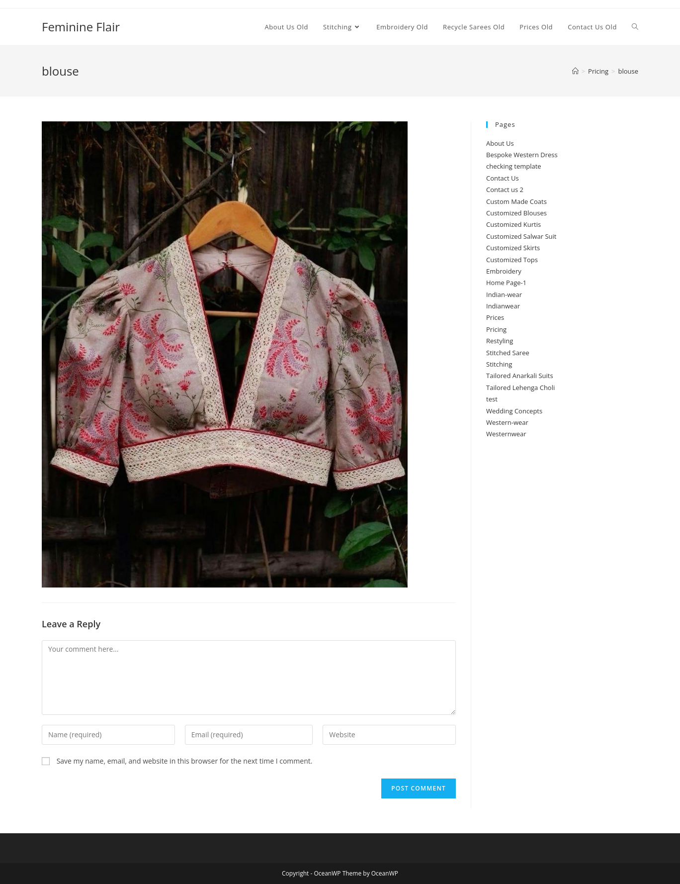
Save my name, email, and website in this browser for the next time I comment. (185, 761)
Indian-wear (504, 294)
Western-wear (507, 422)
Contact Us (502, 178)
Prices (495, 317)
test (492, 398)
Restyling (499, 340)
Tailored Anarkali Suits (519, 375)
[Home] (575, 71)
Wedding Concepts (514, 410)
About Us (500, 143)
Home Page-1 (506, 282)
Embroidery (503, 271)
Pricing (496, 329)
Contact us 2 (504, 189)
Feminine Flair (81, 26)
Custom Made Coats (516, 201)
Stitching (499, 364)
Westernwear (506, 433)
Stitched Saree (507, 352)
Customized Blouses (516, 212)
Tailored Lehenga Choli (520, 387)
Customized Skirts (513, 247)
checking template (513, 166)
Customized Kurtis (513, 224)
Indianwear (503, 305)
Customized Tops (512, 259)
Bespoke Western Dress (522, 154)
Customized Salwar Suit (521, 236)
